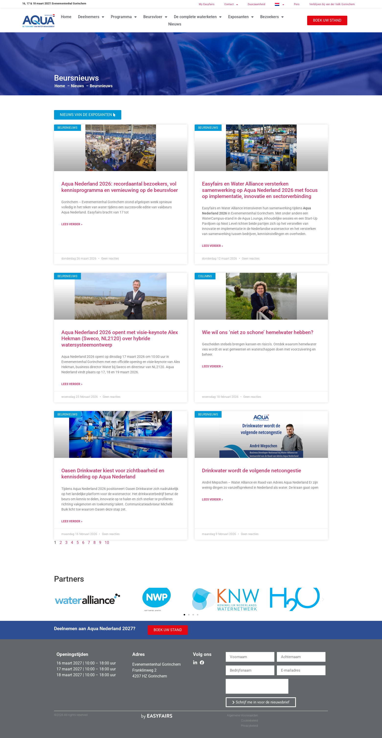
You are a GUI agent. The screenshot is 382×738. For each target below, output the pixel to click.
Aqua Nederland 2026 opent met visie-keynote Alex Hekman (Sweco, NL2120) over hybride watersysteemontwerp (119, 338)
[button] (327, 20)
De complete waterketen (198, 17)
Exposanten (241, 17)
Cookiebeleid (249, 720)
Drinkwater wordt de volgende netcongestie (251, 471)
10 (107, 542)
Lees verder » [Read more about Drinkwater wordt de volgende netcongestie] (212, 499)
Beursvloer (155, 17)
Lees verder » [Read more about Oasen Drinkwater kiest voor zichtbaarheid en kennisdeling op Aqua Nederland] (71, 521)
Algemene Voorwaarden (242, 715)
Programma (124, 17)
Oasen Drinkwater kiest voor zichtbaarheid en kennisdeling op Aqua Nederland (112, 474)
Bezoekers (272, 17)
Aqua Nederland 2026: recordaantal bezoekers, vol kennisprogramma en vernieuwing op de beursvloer (120, 187)
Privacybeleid (249, 725)
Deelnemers (91, 17)
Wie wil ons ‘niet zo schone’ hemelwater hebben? (257, 332)
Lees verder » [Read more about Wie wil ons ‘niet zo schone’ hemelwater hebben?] (212, 366)
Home (66, 16)
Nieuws (174, 24)
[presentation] (257, 686)
